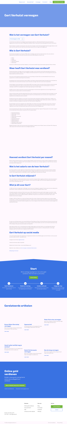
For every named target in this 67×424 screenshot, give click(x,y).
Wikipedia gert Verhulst (13, 250)
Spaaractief (28, 324)
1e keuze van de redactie (29, 411)
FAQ (25, 409)
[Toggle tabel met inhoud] (22, 39)
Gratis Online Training (58, 2)
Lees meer (6, 331)
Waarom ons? (22, 2)
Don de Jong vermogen (51, 350)
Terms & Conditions (51, 422)
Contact (56, 409)
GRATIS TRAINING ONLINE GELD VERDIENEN (15, 385)
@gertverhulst (21, 239)
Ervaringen (38, 2)
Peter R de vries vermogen (52, 319)
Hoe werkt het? (30, 2)
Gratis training (33, 277)
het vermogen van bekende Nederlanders (29, 247)
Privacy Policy (60, 422)
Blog (51, 2)
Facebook (40, 409)
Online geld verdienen (29, 405)
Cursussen (45, 2)
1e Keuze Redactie (56, 406)
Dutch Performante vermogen (30, 350)
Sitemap (39, 411)
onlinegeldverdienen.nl (11, 422)
